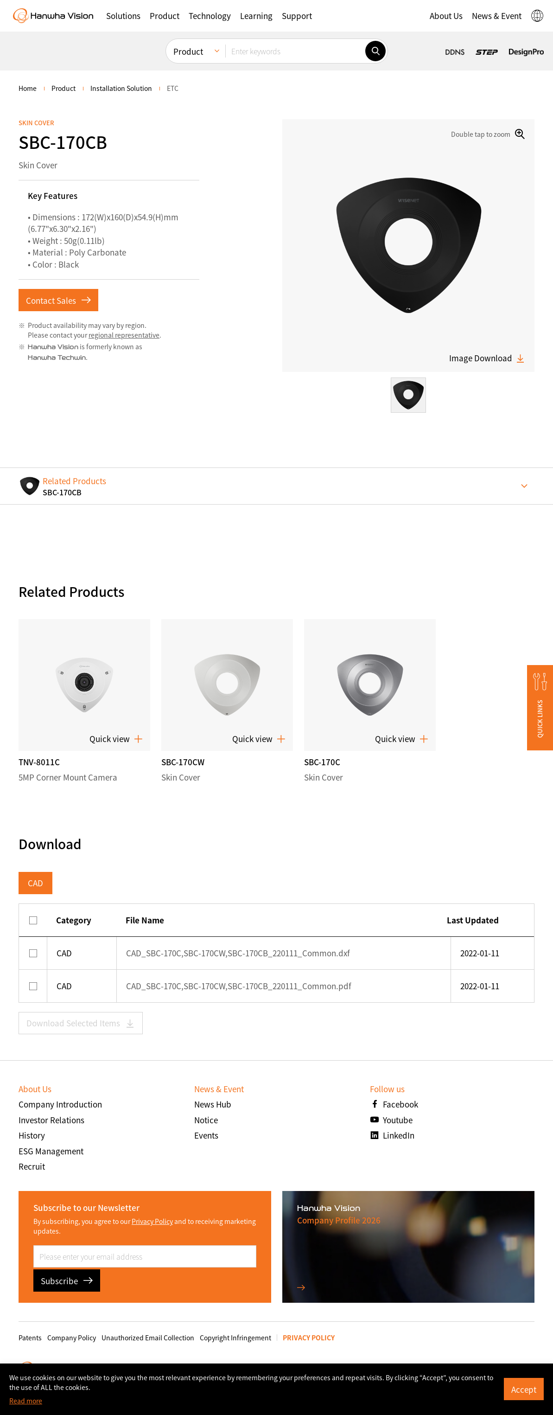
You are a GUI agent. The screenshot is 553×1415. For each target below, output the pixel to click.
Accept (523, 1389)
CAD (35, 883)
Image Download (487, 358)
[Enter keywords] (295, 51)
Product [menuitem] (188, 51)
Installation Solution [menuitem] (121, 88)
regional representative (124, 334)
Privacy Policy (152, 1221)
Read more (25, 1400)
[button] (123, 16)
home (28, 88)
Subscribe (67, 1281)
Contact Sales (58, 300)
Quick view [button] (116, 738)
